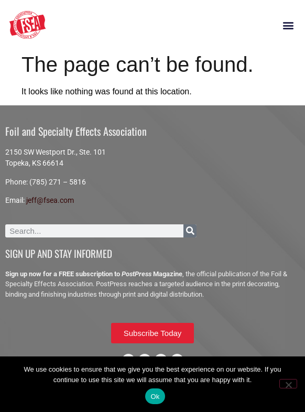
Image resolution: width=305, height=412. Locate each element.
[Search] (190, 230)
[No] (288, 383)
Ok (154, 396)
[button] (288, 25)
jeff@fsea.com (50, 200)
